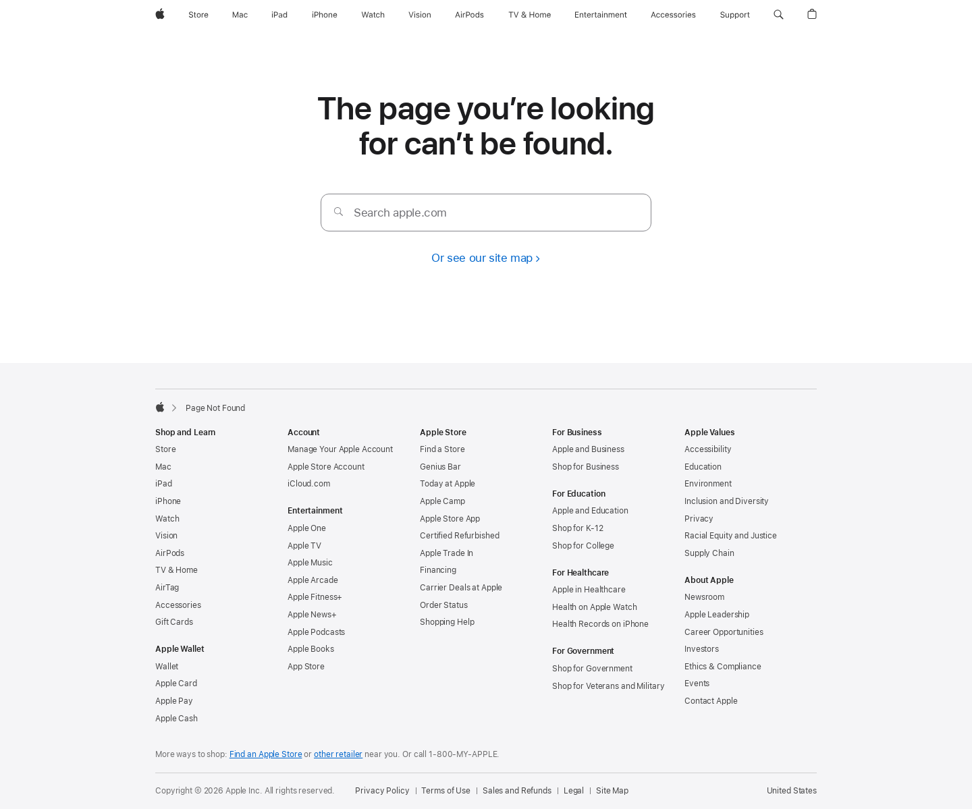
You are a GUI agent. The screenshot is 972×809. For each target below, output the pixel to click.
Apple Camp (442, 501)
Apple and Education (590, 510)
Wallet (166, 666)
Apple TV (304, 546)
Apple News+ (312, 614)
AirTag (167, 587)
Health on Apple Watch (594, 607)
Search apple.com (400, 212)
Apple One (307, 528)
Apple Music (310, 562)
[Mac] (240, 15)
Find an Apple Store (266, 754)
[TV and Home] (529, 15)
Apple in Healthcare (589, 589)
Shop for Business (585, 467)
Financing (438, 570)
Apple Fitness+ (315, 597)
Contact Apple (710, 701)
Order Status (444, 605)
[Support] (735, 15)
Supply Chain (709, 553)
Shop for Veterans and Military (608, 686)
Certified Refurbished (459, 535)
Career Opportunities (723, 632)
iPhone (168, 501)
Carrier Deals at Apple (461, 587)
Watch (167, 519)
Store (165, 449)
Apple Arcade (313, 580)
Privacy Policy (382, 791)
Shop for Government (592, 668)
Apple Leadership (716, 614)
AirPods (169, 553)
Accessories (178, 605)
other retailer (338, 754)
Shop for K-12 (577, 528)
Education (703, 467)
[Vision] (420, 15)
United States (792, 791)
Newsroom (704, 597)
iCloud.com (309, 484)
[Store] (198, 15)
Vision (166, 535)
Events (696, 683)
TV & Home (176, 570)
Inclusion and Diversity (726, 501)
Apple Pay (174, 701)
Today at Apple (447, 484)
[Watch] (373, 15)
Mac (163, 467)
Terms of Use (445, 791)
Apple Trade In (446, 553)
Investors (701, 649)
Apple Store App (450, 519)
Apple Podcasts (316, 632)
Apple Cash (176, 718)
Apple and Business (588, 449)
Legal (574, 791)
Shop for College (583, 546)
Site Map (612, 791)
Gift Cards (174, 622)
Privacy (698, 519)
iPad (163, 484)
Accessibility (707, 449)
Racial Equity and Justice (730, 535)
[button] (778, 15)
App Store (306, 666)
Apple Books (311, 649)
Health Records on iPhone (600, 624)
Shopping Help (447, 622)
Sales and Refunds (517, 791)
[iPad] (279, 15)
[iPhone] (324, 15)
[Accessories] (673, 15)
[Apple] (160, 15)
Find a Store (442, 449)
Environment (708, 484)
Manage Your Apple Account (340, 449)
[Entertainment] (601, 15)
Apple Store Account (326, 467)
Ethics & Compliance (722, 666)
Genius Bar (440, 467)
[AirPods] (469, 15)
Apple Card (176, 683)
